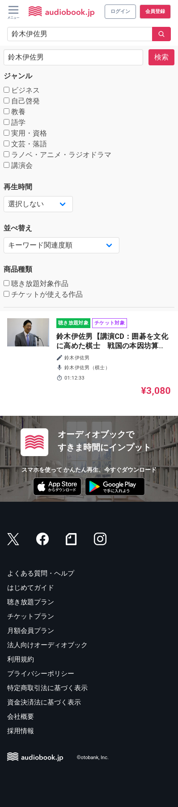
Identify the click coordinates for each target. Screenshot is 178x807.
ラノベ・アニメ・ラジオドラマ (57, 154)
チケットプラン (30, 616)
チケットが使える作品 (43, 294)
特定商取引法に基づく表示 (47, 688)
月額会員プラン (30, 631)
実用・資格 (25, 133)
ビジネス (22, 90)
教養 (14, 111)
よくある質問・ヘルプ (40, 573)
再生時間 (18, 187)
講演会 (18, 165)
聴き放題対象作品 (36, 283)
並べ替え (18, 228)
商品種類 (18, 269)
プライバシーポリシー (40, 674)
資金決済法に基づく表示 (44, 702)
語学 (14, 122)
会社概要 (20, 717)
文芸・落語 (25, 144)
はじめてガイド (30, 588)
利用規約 (20, 659)
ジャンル (18, 76)
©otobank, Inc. (93, 758)
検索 (161, 57)
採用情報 (20, 731)
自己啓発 (22, 101)
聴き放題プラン (30, 602)
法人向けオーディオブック (47, 645)
